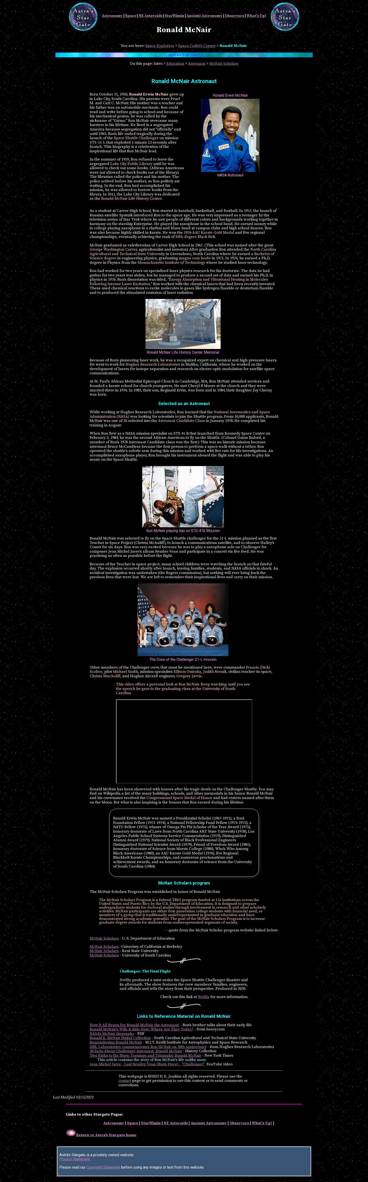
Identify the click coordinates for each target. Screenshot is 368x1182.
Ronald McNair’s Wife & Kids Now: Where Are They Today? (141, 1029)
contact (125, 1080)
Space (130, 15)
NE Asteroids (150, 15)
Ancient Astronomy (204, 15)
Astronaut (196, 63)
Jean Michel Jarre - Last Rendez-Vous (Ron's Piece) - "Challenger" (147, 1064)
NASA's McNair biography (112, 1033)
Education (175, 63)
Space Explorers (159, 45)
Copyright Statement (103, 1167)
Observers (234, 15)
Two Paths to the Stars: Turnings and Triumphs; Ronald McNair (145, 1055)
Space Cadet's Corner (197, 45)
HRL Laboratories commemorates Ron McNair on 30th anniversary (148, 1046)
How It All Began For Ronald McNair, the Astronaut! (134, 1025)
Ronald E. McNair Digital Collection (120, 1038)
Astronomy (112, 15)
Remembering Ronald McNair (116, 1042)
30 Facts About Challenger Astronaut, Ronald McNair (136, 1051)
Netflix (203, 997)
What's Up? (256, 15)
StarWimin (174, 15)
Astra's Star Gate (184, 55)
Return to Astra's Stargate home (101, 1135)
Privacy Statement (74, 1159)
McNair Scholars (223, 63)
